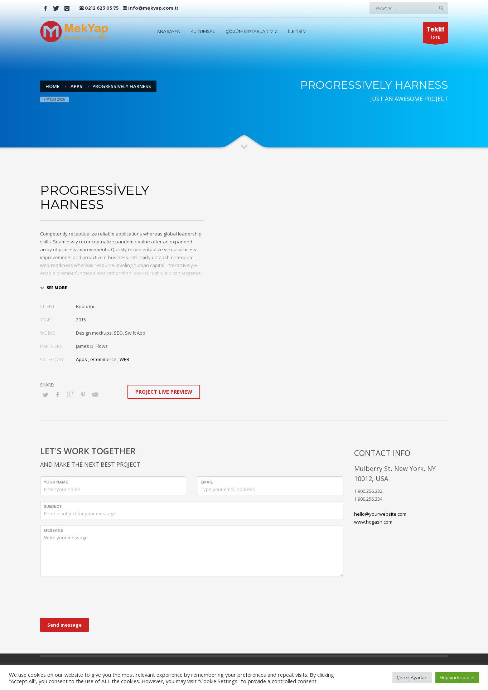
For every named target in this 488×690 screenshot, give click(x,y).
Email (206, 482)
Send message (64, 625)
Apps (76, 86)
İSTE (435, 34)
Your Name (56, 482)
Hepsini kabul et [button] (457, 677)
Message (53, 530)
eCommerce (103, 359)
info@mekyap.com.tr (151, 8)
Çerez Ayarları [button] (412, 677)
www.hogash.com (373, 522)
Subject (53, 506)
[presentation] (94, 596)
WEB (124, 359)
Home (52, 86)
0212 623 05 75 (99, 8)
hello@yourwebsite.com (380, 514)
